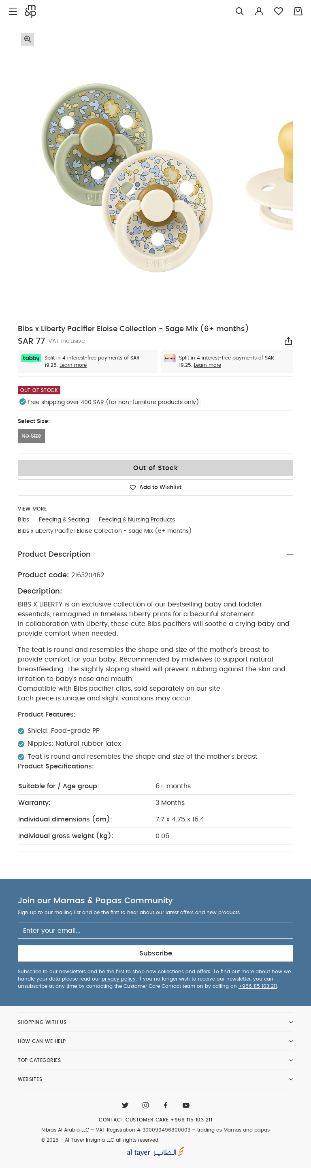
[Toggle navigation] (13, 11)
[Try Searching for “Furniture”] (240, 11)
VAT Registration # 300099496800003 (143, 1130)
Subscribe (155, 953)
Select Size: (34, 421)
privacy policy (119, 979)
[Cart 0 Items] (298, 11)
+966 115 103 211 (258, 986)
